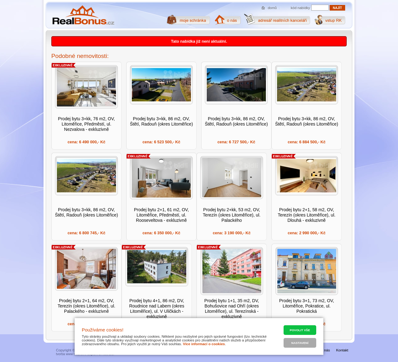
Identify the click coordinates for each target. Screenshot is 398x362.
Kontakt (342, 350)
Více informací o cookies (204, 344)
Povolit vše (300, 330)
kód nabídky (300, 8)
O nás (325, 350)
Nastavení (299, 343)
